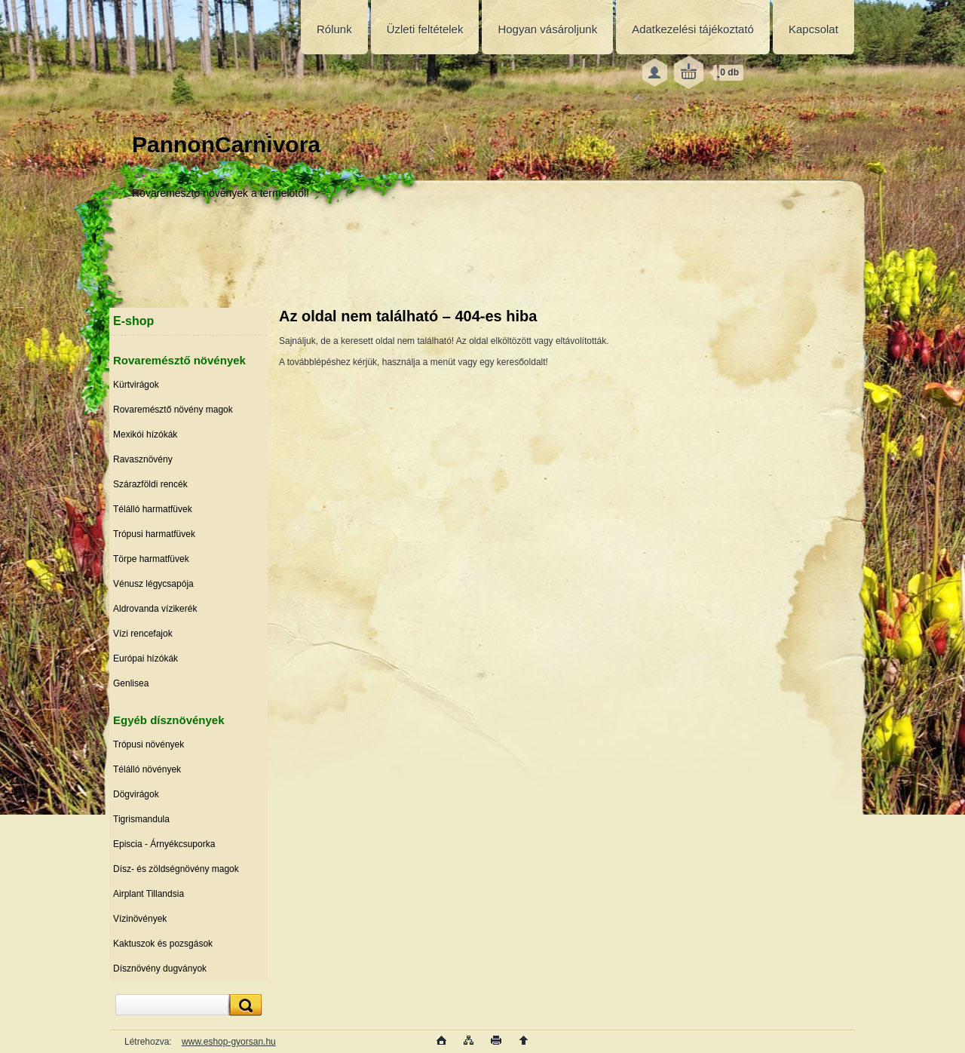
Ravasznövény (143, 459)
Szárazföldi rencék (150, 484)
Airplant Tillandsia (148, 894)
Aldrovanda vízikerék (155, 608)
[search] (243, 1005)
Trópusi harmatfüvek (154, 534)
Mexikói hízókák (145, 434)
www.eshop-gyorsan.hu (229, 1041)
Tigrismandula (141, 819)
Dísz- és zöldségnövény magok (176, 869)
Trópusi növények (148, 744)
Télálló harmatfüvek (152, 509)
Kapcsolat (813, 29)
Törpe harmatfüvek (151, 559)
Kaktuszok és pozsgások (163, 943)
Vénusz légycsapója (153, 584)
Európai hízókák (145, 658)
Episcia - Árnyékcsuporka (164, 844)
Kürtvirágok (136, 384)
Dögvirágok (136, 794)
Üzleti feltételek (425, 29)
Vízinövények (140, 918)
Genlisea (131, 683)
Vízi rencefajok (143, 633)
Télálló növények (147, 769)
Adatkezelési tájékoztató (693, 29)
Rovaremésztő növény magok (173, 409)
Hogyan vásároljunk (547, 29)
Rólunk (334, 29)
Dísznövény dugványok (160, 968)
